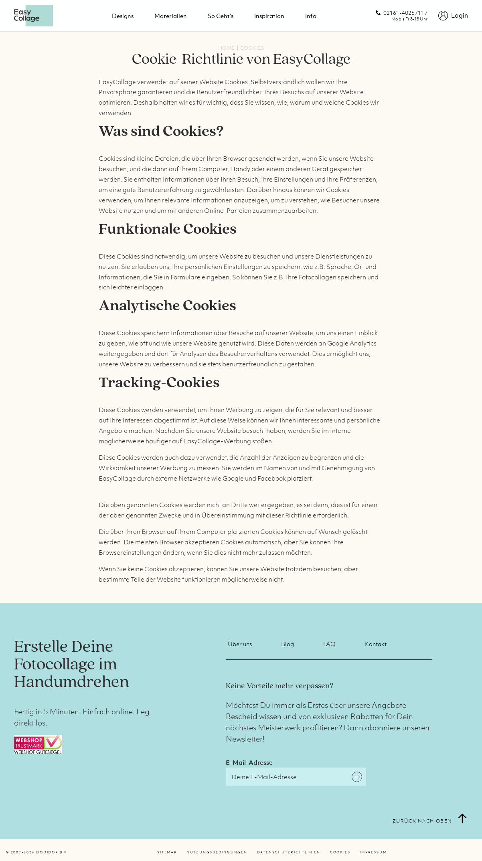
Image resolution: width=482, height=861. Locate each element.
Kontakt (376, 644)
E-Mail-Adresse (249, 762)
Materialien (170, 16)
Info (310, 16)
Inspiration (269, 16)
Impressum (373, 852)
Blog (287, 644)
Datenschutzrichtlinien (288, 852)
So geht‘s (220, 16)
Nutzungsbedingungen (216, 852)
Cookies (340, 852)
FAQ (329, 644)
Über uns (240, 644)
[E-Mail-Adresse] (296, 777)
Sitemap (166, 852)
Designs (123, 16)
